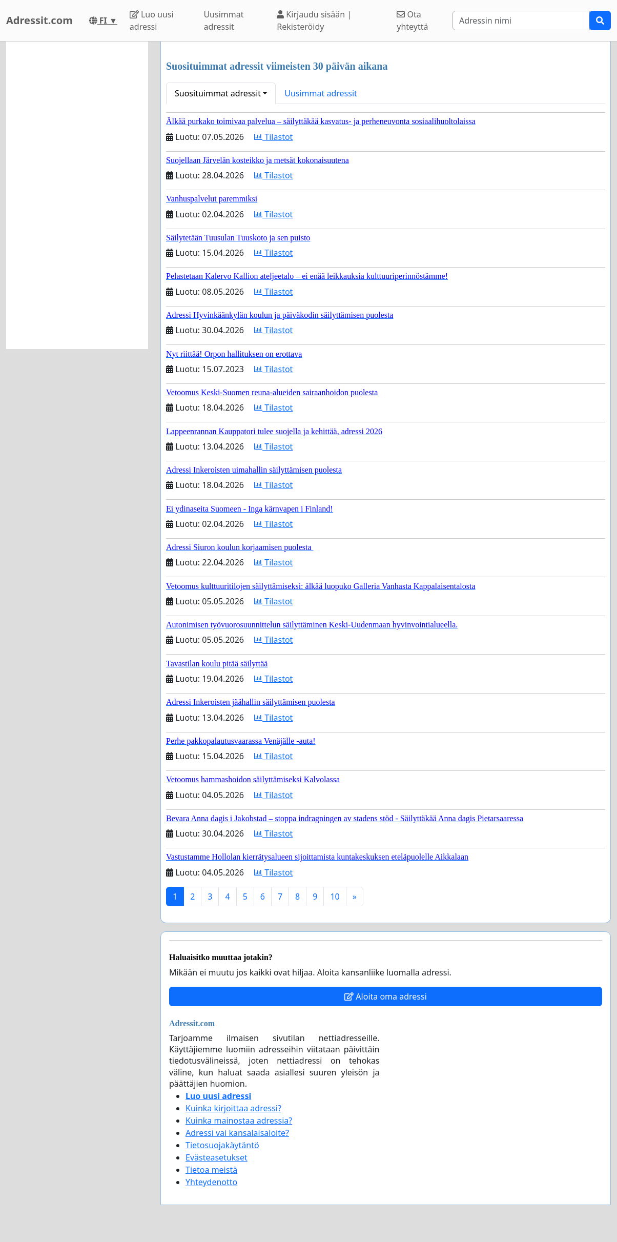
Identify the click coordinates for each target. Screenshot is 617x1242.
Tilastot (273, 136)
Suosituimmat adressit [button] (218, 93)
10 (334, 896)
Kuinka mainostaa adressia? (239, 1120)
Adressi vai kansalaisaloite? (237, 1132)
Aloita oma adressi (385, 996)
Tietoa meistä (211, 1169)
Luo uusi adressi (152, 20)
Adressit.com (39, 20)
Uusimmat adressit (223, 20)
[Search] (521, 20)
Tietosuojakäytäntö (222, 1145)
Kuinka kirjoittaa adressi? (233, 1108)
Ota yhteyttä (412, 20)
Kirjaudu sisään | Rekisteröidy (314, 20)
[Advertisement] (77, 195)
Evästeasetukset (217, 1157)
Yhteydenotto (211, 1182)
